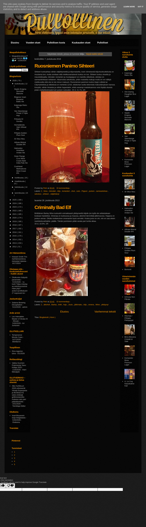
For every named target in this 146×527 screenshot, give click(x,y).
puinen (92, 191)
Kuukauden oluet (81, 42)
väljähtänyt (54, 194)
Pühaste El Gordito (18, 120)
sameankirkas (102, 191)
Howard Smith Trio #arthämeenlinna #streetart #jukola (19, 259)
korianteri (66, 191)
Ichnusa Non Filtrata (129, 298)
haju (65, 305)
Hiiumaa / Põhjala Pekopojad (128, 318)
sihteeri (46, 194)
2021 (14, 214)
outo (78, 191)
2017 (14, 228)
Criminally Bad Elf (53, 207)
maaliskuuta (20, 181)
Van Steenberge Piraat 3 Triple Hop (21, 113)
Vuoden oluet (33, 42)
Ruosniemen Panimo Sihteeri (64, 66)
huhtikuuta (19, 178)
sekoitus (38, 194)
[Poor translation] (10, 485)
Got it (140, 7)
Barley (54, 305)
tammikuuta (20, 193)
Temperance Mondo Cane (17, 336)
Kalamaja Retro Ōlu (128, 74)
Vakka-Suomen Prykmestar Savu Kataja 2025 (19, 365)
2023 (14, 207)
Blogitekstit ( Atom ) (47, 317)
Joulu (70, 305)
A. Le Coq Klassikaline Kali (129, 383)
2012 (14, 247)
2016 (14, 232)
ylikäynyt (104, 305)
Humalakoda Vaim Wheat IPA (20, 127)
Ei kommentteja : (64, 188)
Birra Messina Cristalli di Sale (130, 339)
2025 (14, 200)
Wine (98, 305)
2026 (14, 80)
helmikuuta (19, 187)
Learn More (129, 7)
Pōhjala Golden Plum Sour (20, 134)
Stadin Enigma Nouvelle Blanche (20, 91)
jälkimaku (78, 305)
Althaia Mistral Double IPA (20, 143)
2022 (14, 211)
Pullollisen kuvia (56, 42)
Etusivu (15, 42)
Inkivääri (52, 191)
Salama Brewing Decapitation (18, 304)
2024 (14, 203)
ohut (73, 191)
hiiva (46, 191)
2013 (14, 243)
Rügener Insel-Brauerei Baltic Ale (20, 99)
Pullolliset (102, 42)
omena (91, 305)
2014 (14, 239)
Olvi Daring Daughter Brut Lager (130, 94)
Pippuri (85, 191)
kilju (59, 191)
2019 (14, 221)
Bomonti (127, 269)
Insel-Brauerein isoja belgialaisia (18, 416)
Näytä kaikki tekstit (94, 54)
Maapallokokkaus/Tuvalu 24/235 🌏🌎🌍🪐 (20, 58)
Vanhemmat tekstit (105, 311)
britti (60, 305)
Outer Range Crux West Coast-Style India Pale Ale (21, 159)
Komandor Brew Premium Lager (128, 163)
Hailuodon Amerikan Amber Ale (19, 150)
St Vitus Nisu (19, 139)
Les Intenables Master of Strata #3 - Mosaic (20, 318)
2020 (14, 218)
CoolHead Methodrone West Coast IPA (20, 169)
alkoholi (47, 305)
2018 (14, 225)
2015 (14, 236)
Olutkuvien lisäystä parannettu (19, 278)
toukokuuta (19, 84)
